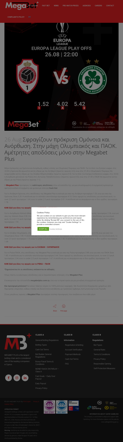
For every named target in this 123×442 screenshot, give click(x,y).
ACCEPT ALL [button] (43, 229)
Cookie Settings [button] (56, 229)
